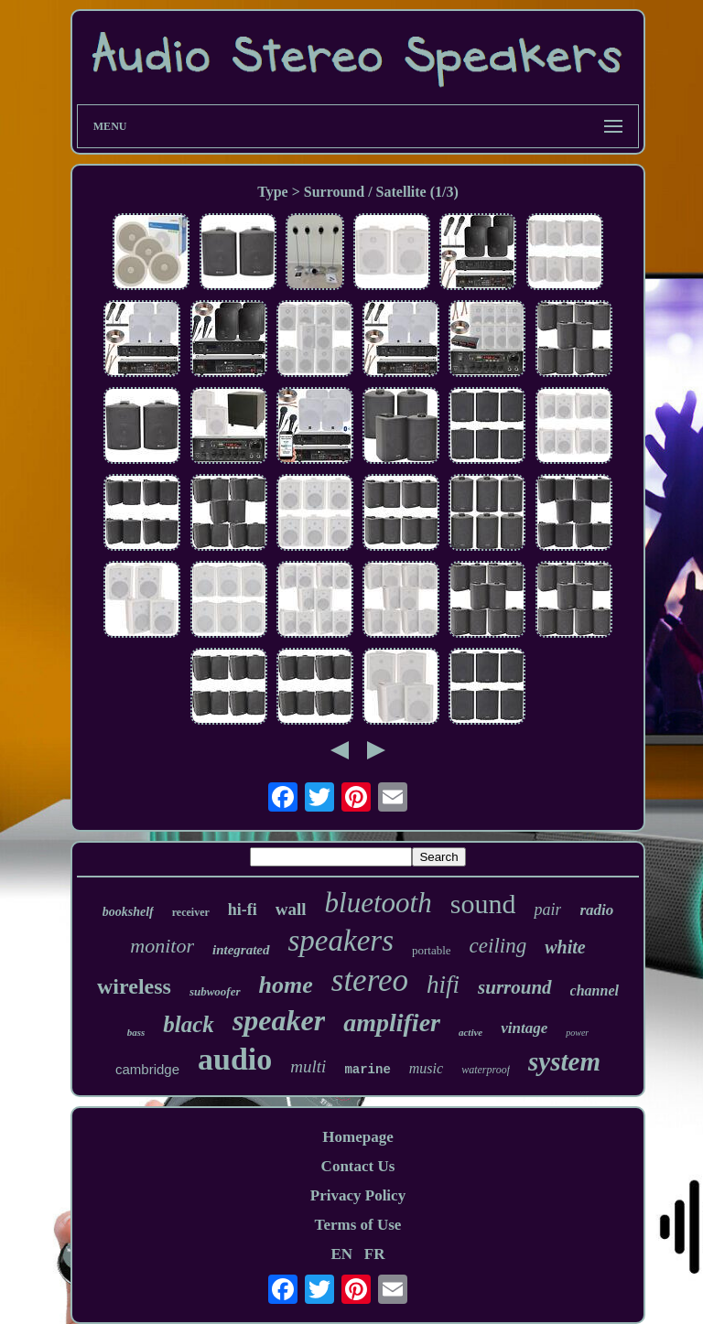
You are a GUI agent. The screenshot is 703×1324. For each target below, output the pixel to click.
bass (136, 1032)
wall (291, 909)
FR (374, 1254)
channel (594, 990)
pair (547, 909)
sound (483, 903)
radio (596, 910)
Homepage (357, 1137)
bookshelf (128, 912)
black (188, 1024)
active (470, 1032)
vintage (524, 1028)
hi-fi (242, 909)
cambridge (147, 1069)
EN (341, 1254)
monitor (162, 945)
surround (515, 987)
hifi (443, 984)
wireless (134, 986)
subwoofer (215, 991)
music (426, 1068)
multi (308, 1066)
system (564, 1061)
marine (367, 1069)
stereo (369, 980)
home (286, 985)
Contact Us (358, 1166)
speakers (341, 940)
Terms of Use (358, 1224)
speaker (279, 1020)
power (577, 1033)
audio (235, 1059)
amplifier (391, 1022)
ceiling (498, 945)
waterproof (485, 1069)
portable (431, 950)
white (565, 947)
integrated (241, 949)
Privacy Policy (358, 1195)
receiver (191, 912)
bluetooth (378, 903)
